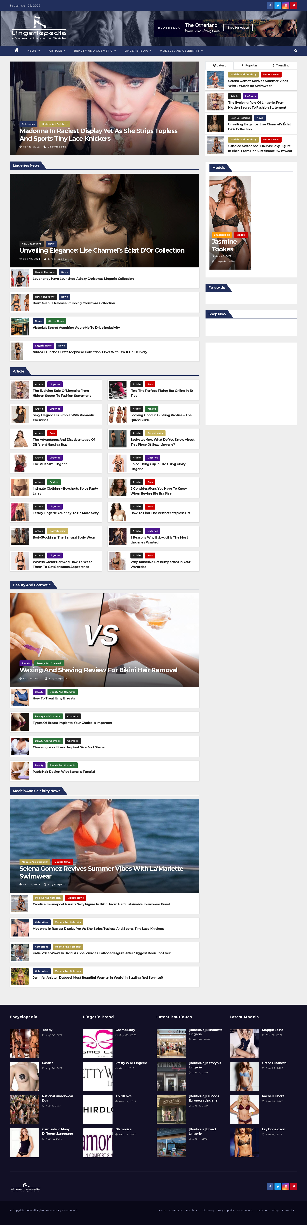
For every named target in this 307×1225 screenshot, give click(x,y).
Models (241, 234)
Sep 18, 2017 (274, 1134)
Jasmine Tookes (224, 245)
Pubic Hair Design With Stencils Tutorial (64, 772)
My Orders (262, 1210)
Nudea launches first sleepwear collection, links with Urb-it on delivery (90, 352)
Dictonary (208, 1210)
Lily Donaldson (273, 1129)
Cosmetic (72, 716)
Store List (288, 1210)
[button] (295, 50)
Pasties (47, 1063)
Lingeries (250, 96)
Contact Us (176, 1210)
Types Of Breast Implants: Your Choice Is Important (72, 723)
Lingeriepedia (138, 50)
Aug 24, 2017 (54, 1068)
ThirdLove (123, 1096)
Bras (150, 384)
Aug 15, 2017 (223, 256)
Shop (275, 1210)
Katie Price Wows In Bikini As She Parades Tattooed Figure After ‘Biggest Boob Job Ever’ (102, 953)
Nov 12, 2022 (274, 1035)
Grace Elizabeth (274, 1063)
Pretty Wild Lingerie (131, 1063)
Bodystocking (155, 433)
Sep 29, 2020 (32, 678)
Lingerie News (43, 345)
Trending (281, 65)
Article (57, 50)
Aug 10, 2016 (54, 1138)
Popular (249, 65)
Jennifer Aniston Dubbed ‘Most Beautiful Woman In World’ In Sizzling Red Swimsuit (98, 977)
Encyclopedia (225, 1210)
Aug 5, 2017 (53, 1105)
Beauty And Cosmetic (95, 50)
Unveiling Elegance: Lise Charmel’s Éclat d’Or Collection (102, 250)
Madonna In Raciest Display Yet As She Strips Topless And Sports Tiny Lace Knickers (99, 134)
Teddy (47, 1030)
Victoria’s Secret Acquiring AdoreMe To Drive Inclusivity (76, 328)
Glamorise (123, 1129)
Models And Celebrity (181, 50)
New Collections (240, 118)
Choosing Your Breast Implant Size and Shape (69, 747)
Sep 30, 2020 (127, 1035)
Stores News (56, 321)
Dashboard (192, 1210)
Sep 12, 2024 (31, 259)
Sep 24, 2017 (274, 1101)
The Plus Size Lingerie (50, 464)
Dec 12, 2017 (127, 1134)
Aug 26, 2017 (54, 1035)
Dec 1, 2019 (126, 1068)
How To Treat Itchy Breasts (54, 698)
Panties (151, 408)
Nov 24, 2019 (127, 1101)
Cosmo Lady (125, 1030)
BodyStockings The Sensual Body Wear (64, 537)
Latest (219, 65)
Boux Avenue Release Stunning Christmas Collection (74, 303)
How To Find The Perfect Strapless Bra (160, 513)
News (33, 50)
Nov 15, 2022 (31, 146)
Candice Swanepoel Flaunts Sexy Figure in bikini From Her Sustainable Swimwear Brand (101, 904)
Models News (271, 74)
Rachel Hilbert (273, 1096)
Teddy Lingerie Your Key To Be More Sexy (66, 513)
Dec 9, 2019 (200, 1072)
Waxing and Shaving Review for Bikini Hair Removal (99, 670)
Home (162, 1210)
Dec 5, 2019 (200, 1105)
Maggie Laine (272, 1030)
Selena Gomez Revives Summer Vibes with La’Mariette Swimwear (101, 872)
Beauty (26, 663)
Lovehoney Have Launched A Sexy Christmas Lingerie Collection (83, 279)
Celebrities (28, 124)
